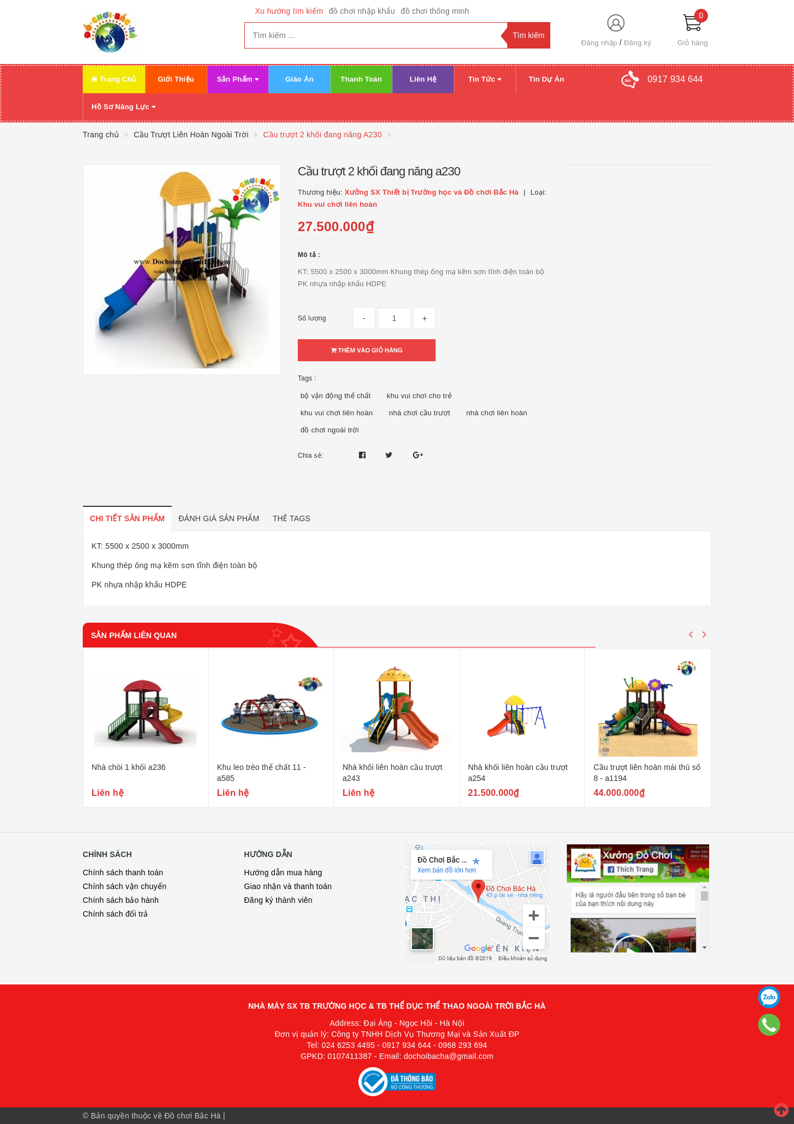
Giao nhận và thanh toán (288, 886)
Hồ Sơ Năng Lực (123, 107)
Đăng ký (637, 43)
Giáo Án (299, 79)
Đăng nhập (599, 43)
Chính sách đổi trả (115, 913)
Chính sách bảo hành (121, 900)
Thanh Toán (361, 79)
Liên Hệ (423, 79)
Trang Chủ (114, 79)
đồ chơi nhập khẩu (362, 11)
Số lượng (312, 318)
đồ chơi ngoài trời (330, 430)
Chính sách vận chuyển (125, 886)
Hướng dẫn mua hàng (283, 872)
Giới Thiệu (176, 79)
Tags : (307, 378)
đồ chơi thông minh (435, 11)
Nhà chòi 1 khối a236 (129, 767)
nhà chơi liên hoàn (497, 413)
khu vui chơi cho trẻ (419, 396)
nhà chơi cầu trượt (419, 413)
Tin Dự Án (546, 79)
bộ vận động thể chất (336, 396)
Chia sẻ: (310, 455)
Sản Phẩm (238, 79)
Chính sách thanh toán (123, 872)
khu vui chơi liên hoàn (337, 413)
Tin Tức (484, 79)
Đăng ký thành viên (278, 900)
